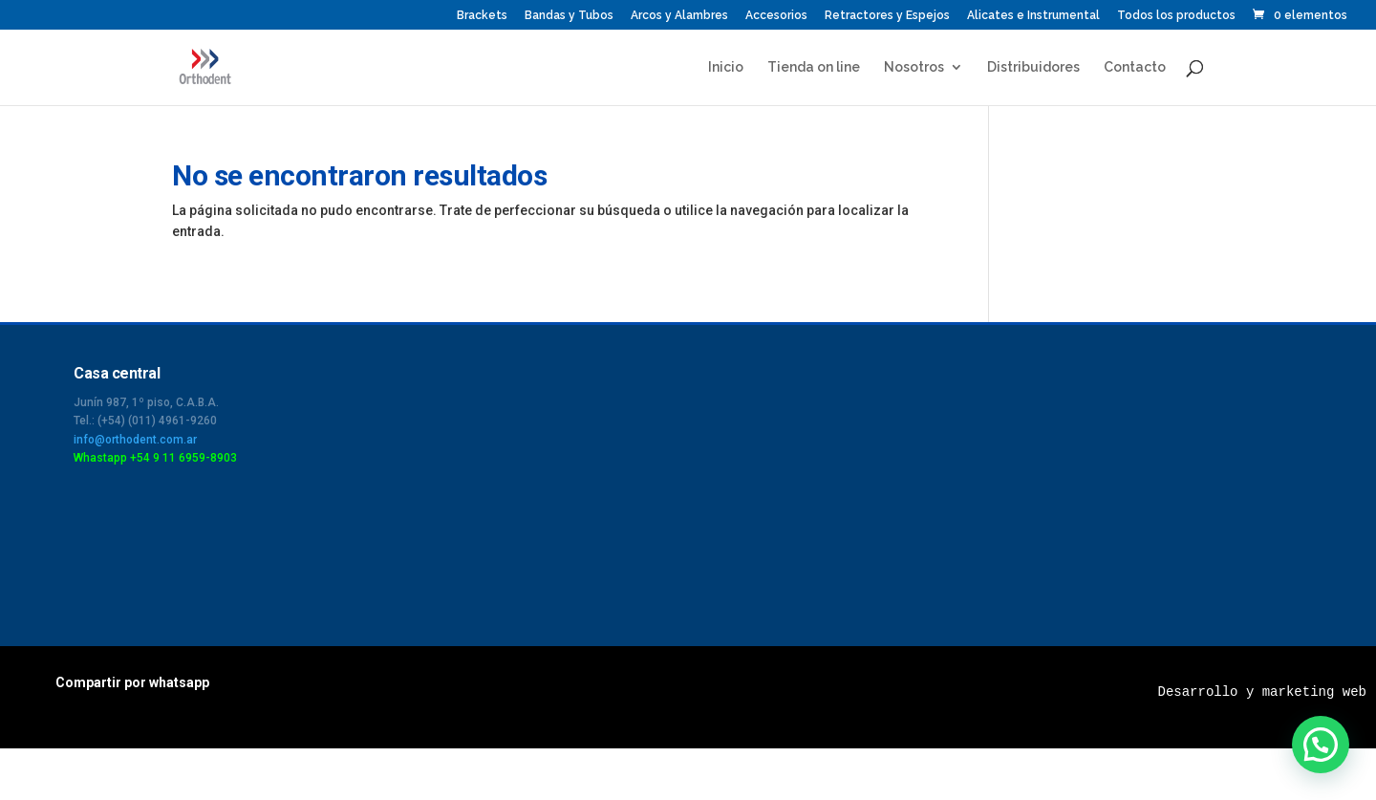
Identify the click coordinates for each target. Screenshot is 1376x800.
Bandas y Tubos (569, 16)
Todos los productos (1176, 16)
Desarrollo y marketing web (1262, 692)
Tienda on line (813, 67)
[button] (1320, 744)
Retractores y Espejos (887, 16)
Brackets (482, 16)
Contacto (1135, 67)
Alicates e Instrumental (1033, 16)
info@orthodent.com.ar (135, 439)
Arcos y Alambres (679, 16)
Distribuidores (1033, 67)
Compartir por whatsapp (132, 682)
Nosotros (914, 67)
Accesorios (776, 16)
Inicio (725, 67)
